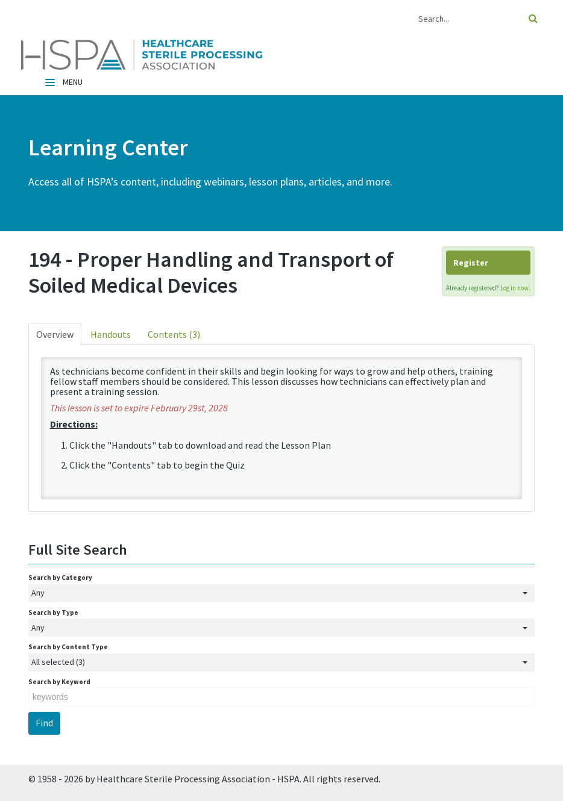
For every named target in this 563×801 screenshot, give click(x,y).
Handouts (110, 334)
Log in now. (515, 288)
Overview (55, 334)
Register (470, 262)
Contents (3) (174, 334)
